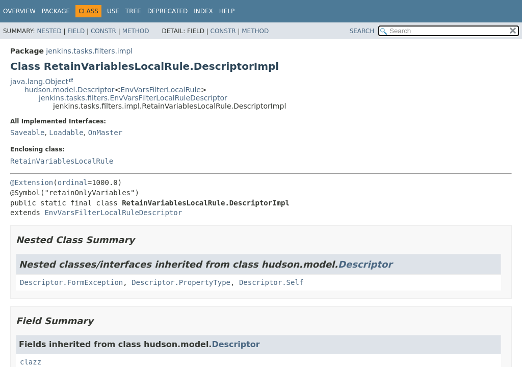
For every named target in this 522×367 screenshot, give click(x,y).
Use (113, 11)
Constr (103, 31)
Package (56, 11)
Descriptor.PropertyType (181, 282)
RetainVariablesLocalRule (61, 161)
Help (227, 11)
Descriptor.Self (271, 282)
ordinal (73, 182)
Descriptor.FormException (71, 282)
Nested (49, 31)
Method (135, 31)
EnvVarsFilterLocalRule (160, 90)
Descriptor (365, 264)
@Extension (31, 182)
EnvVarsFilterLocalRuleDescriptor (113, 212)
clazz (30, 362)
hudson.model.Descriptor (69, 90)
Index (203, 11)
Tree (133, 11)
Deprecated (167, 11)
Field (76, 31)
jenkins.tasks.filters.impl (89, 51)
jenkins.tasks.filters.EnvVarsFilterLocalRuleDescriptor (133, 98)
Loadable (66, 132)
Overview (19, 11)
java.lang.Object (39, 81)
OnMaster (105, 132)
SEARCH (362, 31)
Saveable (27, 132)
